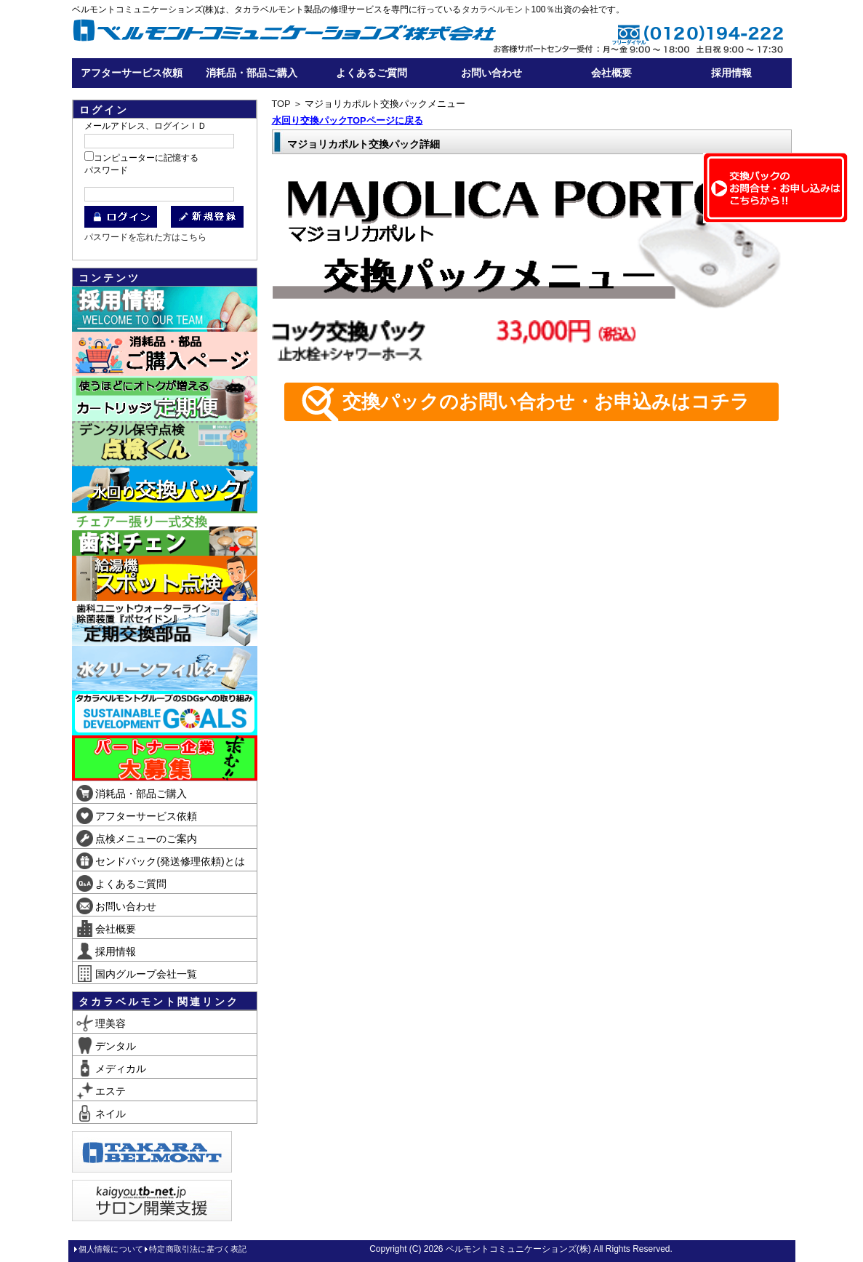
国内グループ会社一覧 (137, 974)
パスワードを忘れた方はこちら (145, 237)
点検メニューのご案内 (137, 838)
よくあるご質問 (371, 73)
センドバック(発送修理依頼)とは (160, 861)
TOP (281, 103)
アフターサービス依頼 (131, 73)
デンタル (106, 1046)
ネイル (101, 1113)
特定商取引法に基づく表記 (197, 1249)
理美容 (101, 1023)
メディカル (111, 1068)
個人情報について (111, 1249)
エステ (101, 1091)
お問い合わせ (491, 73)
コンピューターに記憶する (146, 158)
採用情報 (731, 73)
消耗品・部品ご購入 (251, 73)
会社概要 (611, 73)
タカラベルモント (496, 9)
